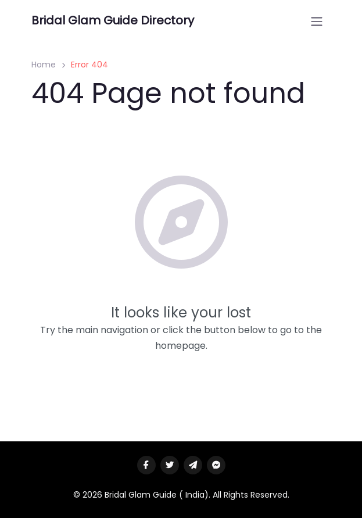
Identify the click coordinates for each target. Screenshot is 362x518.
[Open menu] (316, 21)
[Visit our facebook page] (146, 465)
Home (43, 64)
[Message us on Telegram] (193, 465)
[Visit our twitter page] (169, 465)
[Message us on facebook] (216, 465)
